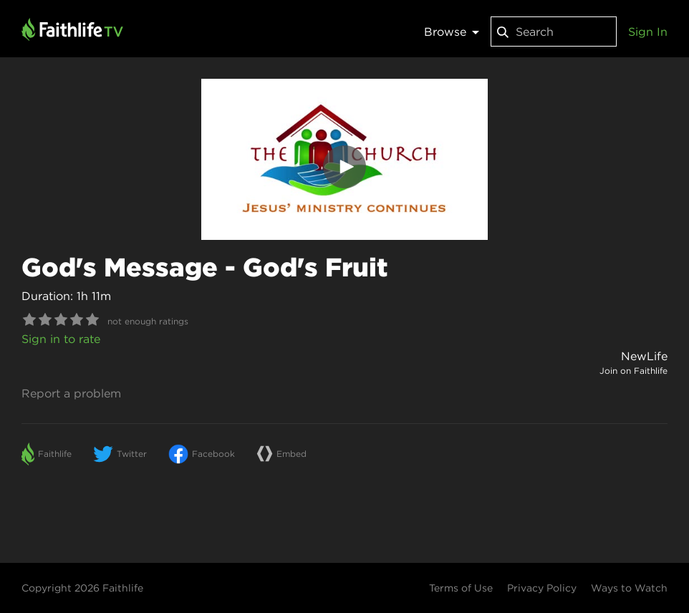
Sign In (648, 31)
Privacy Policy (542, 587)
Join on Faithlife (633, 370)
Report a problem (71, 393)
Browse (451, 31)
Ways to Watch (629, 587)
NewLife (644, 356)
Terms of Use (461, 587)
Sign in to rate (60, 339)
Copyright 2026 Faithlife (82, 587)
